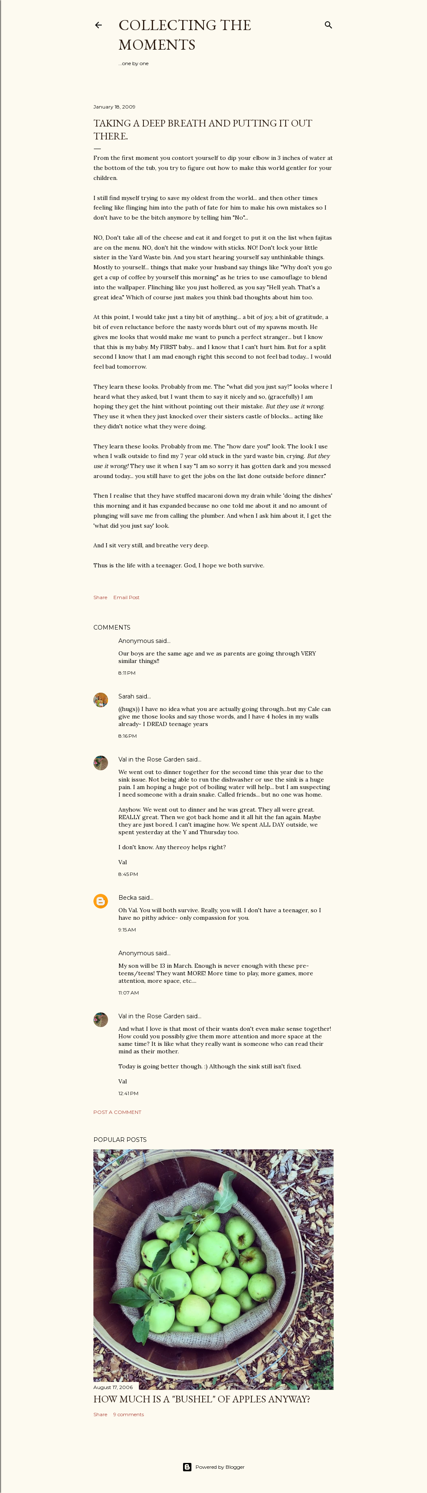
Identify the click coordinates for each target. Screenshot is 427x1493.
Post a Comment (117, 1112)
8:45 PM (128, 874)
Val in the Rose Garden (151, 759)
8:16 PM (127, 736)
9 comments (128, 1414)
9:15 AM (127, 929)
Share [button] (100, 597)
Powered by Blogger (213, 1467)
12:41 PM (128, 1093)
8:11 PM (127, 673)
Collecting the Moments (184, 34)
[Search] (329, 23)
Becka (127, 897)
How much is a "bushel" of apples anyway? (202, 1398)
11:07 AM (128, 992)
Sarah (126, 696)
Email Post (126, 597)
